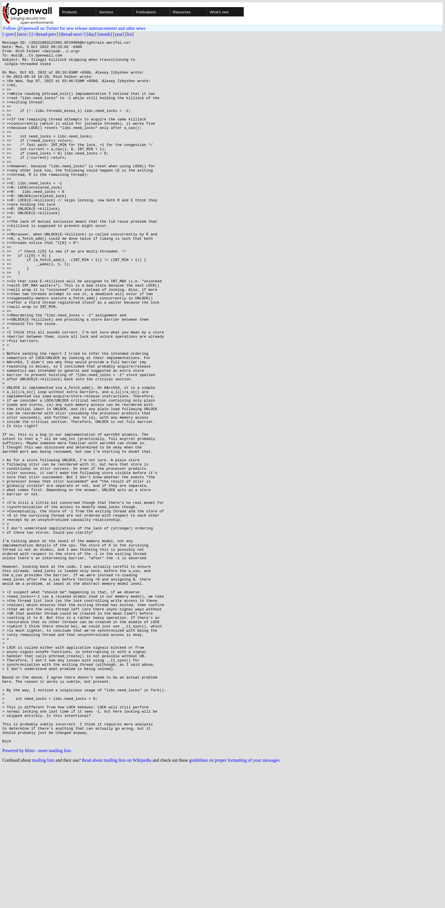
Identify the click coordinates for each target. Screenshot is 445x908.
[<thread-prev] (45, 34)
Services (106, 12)
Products (69, 12)
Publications (146, 12)
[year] (118, 34)
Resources (181, 12)
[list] (129, 34)
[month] (104, 34)
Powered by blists (18, 891)
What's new (219, 12)
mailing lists (43, 900)
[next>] (23, 34)
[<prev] (9, 34)
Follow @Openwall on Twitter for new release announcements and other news (74, 28)
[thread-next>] (72, 34)
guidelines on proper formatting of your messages (234, 900)
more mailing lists (54, 891)
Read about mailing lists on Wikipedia (116, 900)
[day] (91, 34)
